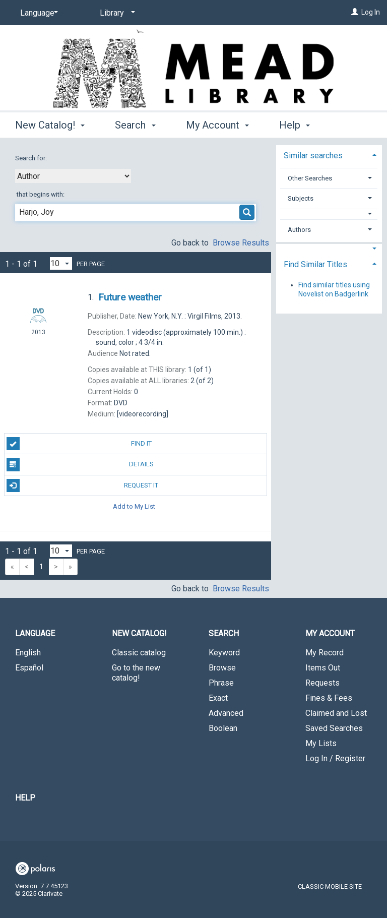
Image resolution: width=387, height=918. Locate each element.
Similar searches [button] (313, 155)
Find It (79, 443)
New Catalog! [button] (50, 123)
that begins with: (40, 194)
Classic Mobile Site (330, 886)
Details (80, 464)
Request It (82, 485)
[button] (328, 214)
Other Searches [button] (310, 178)
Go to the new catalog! (136, 673)
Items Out (322, 667)
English (28, 652)
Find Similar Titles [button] (315, 264)
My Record (324, 652)
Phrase (221, 683)
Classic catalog (139, 652)
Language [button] (35, 633)
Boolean (223, 728)
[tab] (329, 154)
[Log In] (354, 12)
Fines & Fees (328, 698)
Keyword (224, 652)
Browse (222, 667)
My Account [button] (217, 123)
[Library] (116, 13)
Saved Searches (334, 728)
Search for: (31, 158)
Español (29, 667)
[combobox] (73, 176)
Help (25, 798)
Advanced (226, 713)
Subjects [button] (300, 198)
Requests (322, 683)
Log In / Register (335, 758)
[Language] (37, 13)
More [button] (299, 125)
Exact (218, 698)
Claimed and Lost (336, 713)
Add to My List (134, 506)
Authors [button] (299, 229)
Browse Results (241, 243)
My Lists (321, 743)
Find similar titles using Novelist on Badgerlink (334, 289)
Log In (370, 12)
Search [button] (135, 123)
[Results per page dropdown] (61, 263)
